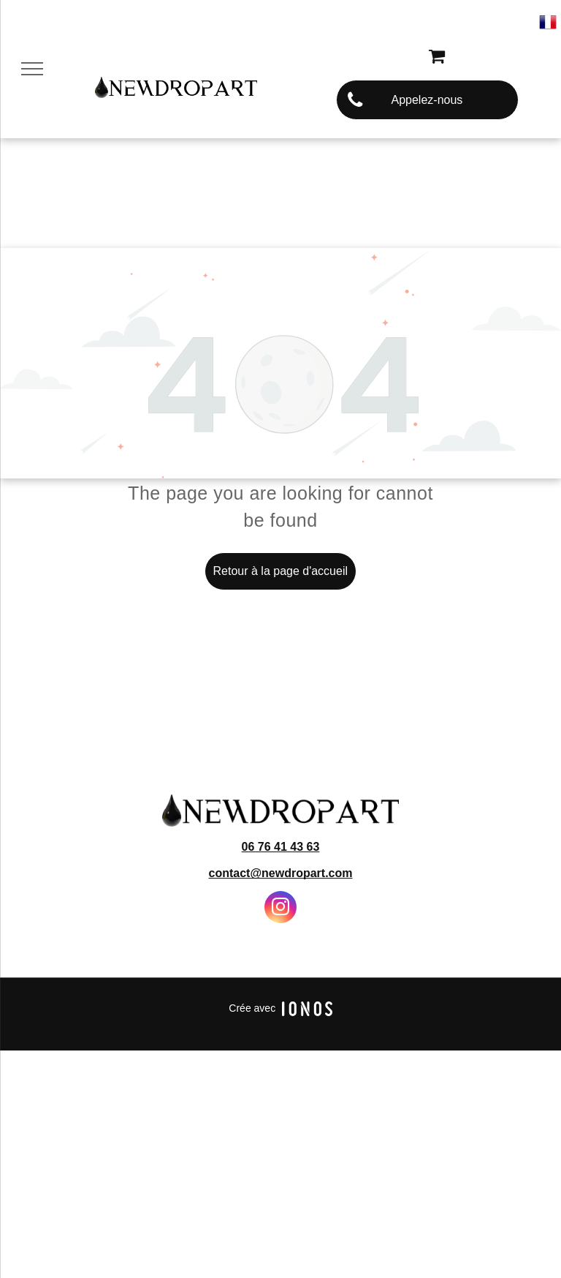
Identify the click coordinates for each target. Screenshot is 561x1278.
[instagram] (280, 909)
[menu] (32, 69)
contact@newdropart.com (281, 873)
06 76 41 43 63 (281, 847)
